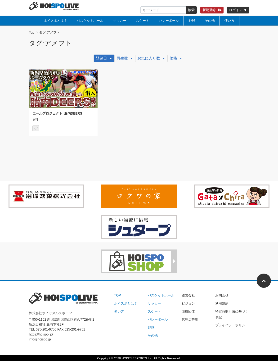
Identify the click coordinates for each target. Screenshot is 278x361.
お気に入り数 (151, 58)
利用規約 (222, 303)
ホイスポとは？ (55, 20)
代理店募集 (190, 319)
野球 (191, 20)
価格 (176, 58)
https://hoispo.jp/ (41, 334)
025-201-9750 (46, 329)
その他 (210, 20)
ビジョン (188, 303)
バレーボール (169, 20)
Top (31, 32)
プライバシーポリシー (231, 325)
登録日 (104, 58)
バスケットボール (90, 20)
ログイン (238, 10)
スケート (142, 20)
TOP (117, 295)
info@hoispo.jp (40, 339)
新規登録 (211, 10)
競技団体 (188, 311)
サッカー (119, 20)
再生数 (125, 58)
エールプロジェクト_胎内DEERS (57, 113)
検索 (191, 10)
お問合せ (222, 295)
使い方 (229, 20)
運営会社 (188, 295)
